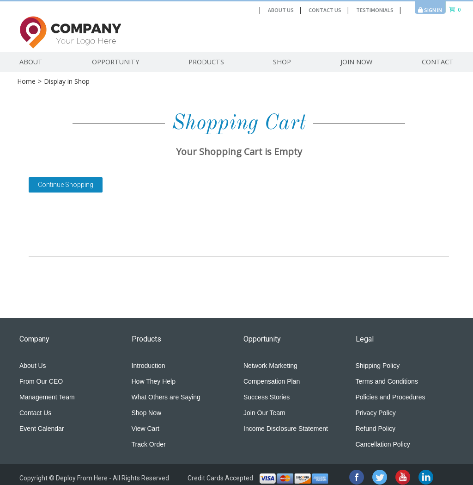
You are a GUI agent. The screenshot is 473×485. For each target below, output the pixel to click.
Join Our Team (264, 413)
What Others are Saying (166, 397)
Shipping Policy (378, 365)
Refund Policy (375, 428)
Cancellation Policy (383, 444)
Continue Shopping (65, 184)
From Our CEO (41, 381)
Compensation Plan (271, 381)
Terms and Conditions (387, 381)
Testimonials (375, 9)
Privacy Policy (376, 413)
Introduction (148, 365)
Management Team (47, 397)
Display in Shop (67, 81)
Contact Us (325, 9)
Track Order (149, 444)
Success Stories (266, 397)
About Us (281, 9)
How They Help (154, 381)
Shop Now (147, 413)
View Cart (145, 428)
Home (26, 81)
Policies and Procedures (390, 397)
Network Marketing (270, 365)
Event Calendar (41, 428)
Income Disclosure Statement (285, 428)
